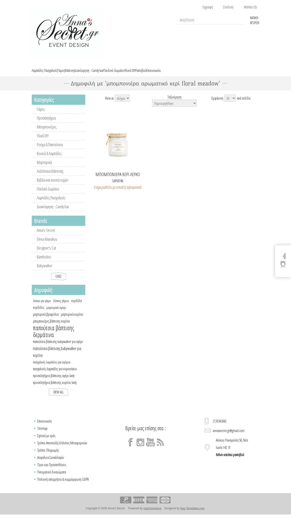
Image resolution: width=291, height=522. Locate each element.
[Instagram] (140, 447)
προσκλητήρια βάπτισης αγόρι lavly (54, 380)
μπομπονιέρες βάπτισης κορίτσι (51, 326)
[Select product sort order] (174, 108)
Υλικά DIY (43, 141)
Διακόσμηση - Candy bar (53, 212)
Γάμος (41, 114)
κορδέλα (76, 305)
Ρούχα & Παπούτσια (50, 149)
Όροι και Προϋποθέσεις (51, 469)
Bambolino (44, 262)
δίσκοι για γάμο (42, 306)
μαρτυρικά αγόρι (56, 312)
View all (58, 397)
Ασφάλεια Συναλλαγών (50, 462)
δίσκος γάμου (61, 306)
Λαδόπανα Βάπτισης (50, 176)
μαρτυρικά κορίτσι (72, 319)
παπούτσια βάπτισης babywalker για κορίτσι (57, 357)
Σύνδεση (228, 7)
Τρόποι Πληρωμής (48, 455)
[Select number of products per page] (230, 103)
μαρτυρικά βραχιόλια (46, 319)
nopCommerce (152, 513)
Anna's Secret (46, 235)
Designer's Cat (46, 253)
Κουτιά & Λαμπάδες (49, 158)
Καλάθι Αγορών (254, 19)
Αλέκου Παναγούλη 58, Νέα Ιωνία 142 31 (232, 452)
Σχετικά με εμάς (46, 440)
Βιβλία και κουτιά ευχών (52, 185)
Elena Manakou (47, 244)
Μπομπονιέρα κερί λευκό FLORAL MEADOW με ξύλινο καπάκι (117, 179)
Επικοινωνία (44, 426)
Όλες (58, 281)
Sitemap (42, 433)
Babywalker (44, 271)
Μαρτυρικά (44, 167)
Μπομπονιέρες (46, 132)
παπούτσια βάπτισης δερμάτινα (53, 336)
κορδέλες (38, 312)
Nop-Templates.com (192, 513)
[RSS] (160, 447)
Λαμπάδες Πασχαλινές (51, 203)
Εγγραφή (208, 7)
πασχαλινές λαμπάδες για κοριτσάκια (55, 374)
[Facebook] (130, 447)
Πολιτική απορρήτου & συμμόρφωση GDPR (63, 484)
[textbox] (211, 19)
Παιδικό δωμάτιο (48, 194)
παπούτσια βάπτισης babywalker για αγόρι (58, 346)
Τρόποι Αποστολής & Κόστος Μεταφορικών (62, 448)
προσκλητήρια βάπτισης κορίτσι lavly (55, 387)
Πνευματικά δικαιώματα (51, 477)
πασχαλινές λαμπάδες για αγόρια (51, 367)
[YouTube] (150, 447)
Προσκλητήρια (46, 123)
